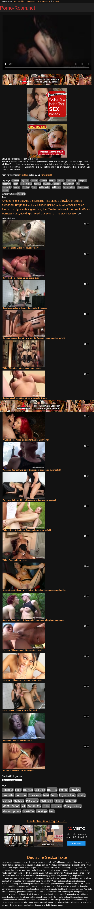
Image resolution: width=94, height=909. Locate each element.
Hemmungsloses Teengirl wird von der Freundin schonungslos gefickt (34, 338)
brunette (43, 180)
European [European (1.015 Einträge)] (19, 205)
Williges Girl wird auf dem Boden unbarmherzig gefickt (27, 530)
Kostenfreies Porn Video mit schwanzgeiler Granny (25, 398)
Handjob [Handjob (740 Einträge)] (79, 204)
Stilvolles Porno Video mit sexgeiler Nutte (21, 278)
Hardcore (57, 184)
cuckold (61, 180)
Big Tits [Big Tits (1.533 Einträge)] (45, 200)
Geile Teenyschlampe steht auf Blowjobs (20, 710)
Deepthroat (71, 180)
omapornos (30, 1)
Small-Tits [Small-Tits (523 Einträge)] (54, 213)
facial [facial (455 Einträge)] (29, 205)
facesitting (7, 184)
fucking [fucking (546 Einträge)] (60, 205)
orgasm (17, 187)
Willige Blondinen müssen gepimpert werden (22, 368)
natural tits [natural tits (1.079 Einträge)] (76, 209)
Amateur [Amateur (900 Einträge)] (7, 200)
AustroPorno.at (44, 1)
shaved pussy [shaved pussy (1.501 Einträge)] (39, 213)
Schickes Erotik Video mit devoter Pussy (21, 248)
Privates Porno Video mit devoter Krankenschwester (26, 440)
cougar (52, 180)
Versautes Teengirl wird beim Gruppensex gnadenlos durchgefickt (32, 470)
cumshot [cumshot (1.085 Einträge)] (7, 205)
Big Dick (25, 180)
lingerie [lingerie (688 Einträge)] (32, 209)
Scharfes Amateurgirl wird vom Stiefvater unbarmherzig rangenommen (34, 620)
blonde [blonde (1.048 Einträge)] (55, 200)
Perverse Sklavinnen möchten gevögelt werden (23, 650)
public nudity (44, 187)
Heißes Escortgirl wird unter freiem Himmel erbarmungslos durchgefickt (34, 590)
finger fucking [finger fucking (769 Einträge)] (47, 204)
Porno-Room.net (17, 8)
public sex (56, 187)
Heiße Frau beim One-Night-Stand (17, 740)
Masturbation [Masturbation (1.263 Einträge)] (56, 209)
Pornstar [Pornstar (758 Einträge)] (7, 213)
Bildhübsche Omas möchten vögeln (18, 770)
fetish (16, 184)
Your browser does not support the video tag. (47, 42)
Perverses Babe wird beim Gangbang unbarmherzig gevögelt (29, 500)
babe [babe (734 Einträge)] (16, 200)
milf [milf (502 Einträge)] (67, 209)
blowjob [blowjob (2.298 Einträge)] (65, 200)
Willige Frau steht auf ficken (15, 560)
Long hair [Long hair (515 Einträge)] (42, 209)
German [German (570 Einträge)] (69, 204)
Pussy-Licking (68, 187)
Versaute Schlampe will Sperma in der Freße (22, 680)
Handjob (46, 184)
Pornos (56, 1)
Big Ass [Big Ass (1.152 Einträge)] (24, 200)
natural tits (7, 187)
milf (77, 184)
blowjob (34, 180)
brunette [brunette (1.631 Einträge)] (76, 200)
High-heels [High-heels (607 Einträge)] (21, 209)
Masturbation (68, 184)
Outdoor (26, 187)
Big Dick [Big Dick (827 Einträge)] (35, 200)
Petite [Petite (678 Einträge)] (86, 209)
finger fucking (26, 184)
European (82, 180)
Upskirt (5, 190)
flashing (37, 184)
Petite (34, 187)
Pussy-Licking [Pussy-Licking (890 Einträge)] (21, 213)
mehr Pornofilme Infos (11, 169)
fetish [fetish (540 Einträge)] (35, 205)
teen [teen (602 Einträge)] (74, 213)
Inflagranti (21, 194)
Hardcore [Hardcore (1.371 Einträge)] (8, 209)
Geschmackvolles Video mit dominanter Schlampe (25, 308)
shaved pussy (83, 187)
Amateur (15, 180)
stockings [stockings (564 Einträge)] (66, 213)
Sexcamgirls (18, 1)
